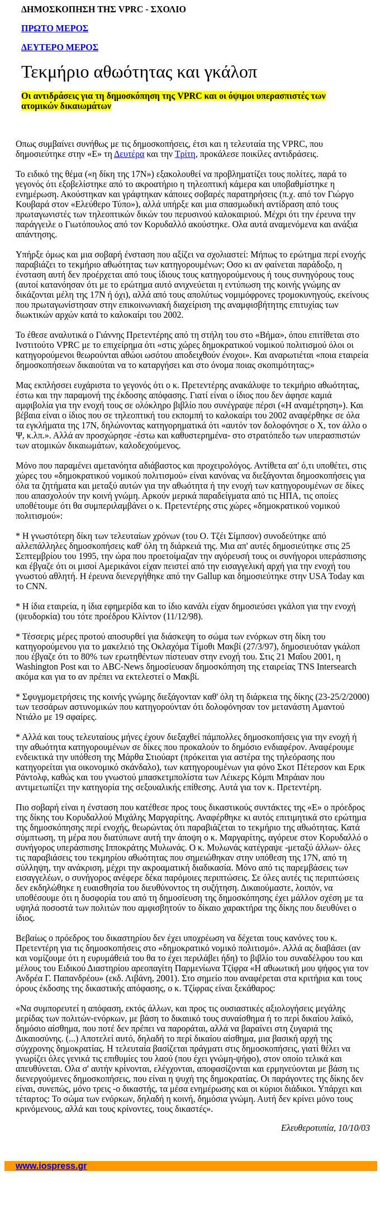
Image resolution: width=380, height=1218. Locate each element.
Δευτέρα (129, 154)
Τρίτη (185, 154)
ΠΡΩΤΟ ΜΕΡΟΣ (54, 28)
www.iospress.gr (51, 1166)
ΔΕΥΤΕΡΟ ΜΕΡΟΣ (59, 47)
